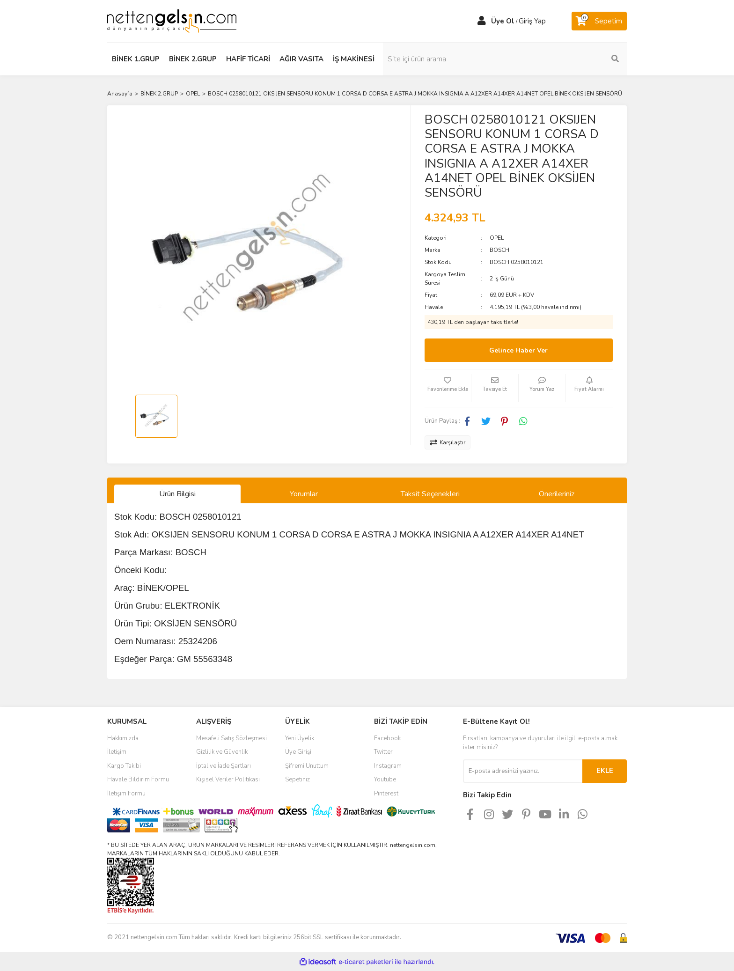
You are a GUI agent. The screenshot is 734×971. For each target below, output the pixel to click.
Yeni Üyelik (299, 738)
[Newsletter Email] (522, 771)
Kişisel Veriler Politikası (228, 779)
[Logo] (171, 20)
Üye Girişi (298, 752)
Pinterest (386, 793)
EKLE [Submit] (604, 770)
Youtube (385, 779)
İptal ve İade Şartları (223, 766)
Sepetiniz (297, 779)
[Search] (563, 59)
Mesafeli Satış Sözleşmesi (231, 738)
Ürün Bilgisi (177, 494)
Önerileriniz (556, 494)
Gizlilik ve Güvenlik (222, 752)
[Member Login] (481, 21)
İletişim (116, 752)
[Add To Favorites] (448, 388)
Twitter (383, 752)
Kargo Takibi (124, 766)
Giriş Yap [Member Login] (532, 21)
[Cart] (599, 21)
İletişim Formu (126, 793)
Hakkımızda (123, 738)
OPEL (497, 238)
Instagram (388, 766)
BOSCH (499, 250)
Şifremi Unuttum (307, 766)
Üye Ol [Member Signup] (502, 21)
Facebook (387, 738)
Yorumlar (304, 494)
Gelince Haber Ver (518, 350)
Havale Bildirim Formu (138, 779)
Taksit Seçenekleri (430, 494)
